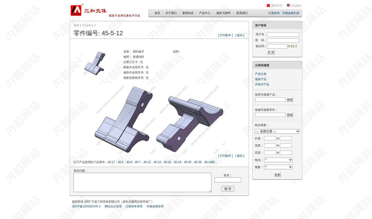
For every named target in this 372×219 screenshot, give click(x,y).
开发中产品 (262, 84)
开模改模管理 (155, 210)
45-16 (177, 162)
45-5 (121, 162)
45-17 (111, 162)
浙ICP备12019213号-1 (86, 210)
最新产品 (260, 79)
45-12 (147, 162)
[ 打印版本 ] (228, 35)
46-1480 (209, 162)
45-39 (198, 162)
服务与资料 (223, 13)
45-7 (138, 162)
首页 (157, 13)
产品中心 (204, 13)
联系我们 (242, 13)
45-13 (157, 162)
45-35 (187, 162)
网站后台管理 (113, 210)
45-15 (167, 162)
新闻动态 (188, 13)
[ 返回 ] (242, 35)
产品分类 (260, 74)
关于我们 (171, 13)
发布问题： (77, 170)
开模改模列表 (290, 13)
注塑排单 (274, 13)
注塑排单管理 (134, 210)
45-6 (129, 162)
